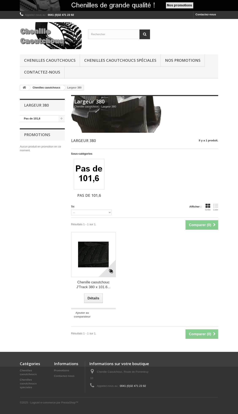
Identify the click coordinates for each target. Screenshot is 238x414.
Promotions (37, 134)
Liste (215, 207)
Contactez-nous (206, 14)
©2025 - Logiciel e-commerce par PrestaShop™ (49, 402)
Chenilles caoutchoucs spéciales (120, 60)
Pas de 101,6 (32, 118)
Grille (208, 207)
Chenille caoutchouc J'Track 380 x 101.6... (93, 284)
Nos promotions (182, 60)
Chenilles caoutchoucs (50, 60)
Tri (72, 206)
